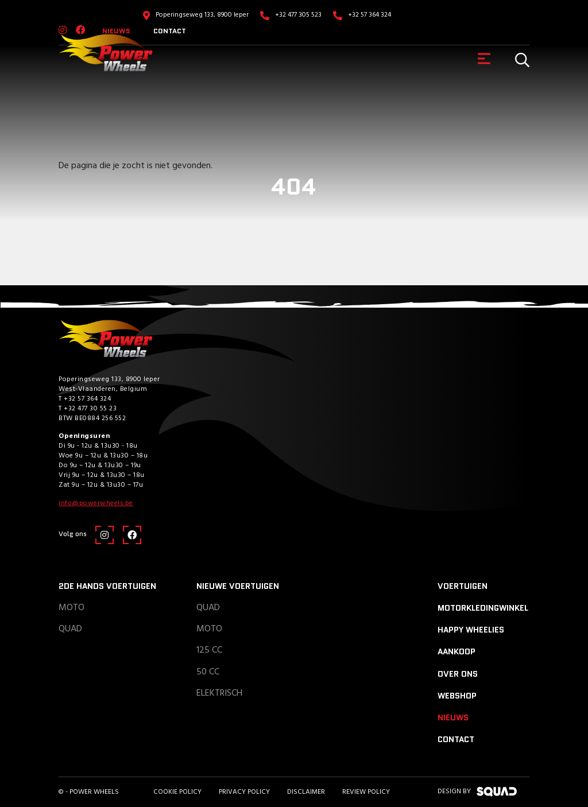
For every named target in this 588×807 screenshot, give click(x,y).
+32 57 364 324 (369, 15)
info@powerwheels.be (96, 503)
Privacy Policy (244, 792)
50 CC (207, 672)
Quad (70, 629)
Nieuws (453, 717)
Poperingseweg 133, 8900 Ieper (202, 15)
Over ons (458, 674)
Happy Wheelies (471, 629)
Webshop (457, 695)
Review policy (366, 792)
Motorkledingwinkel (483, 608)
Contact (169, 31)
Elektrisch (219, 693)
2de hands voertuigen (107, 586)
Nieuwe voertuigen (237, 586)
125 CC (209, 650)
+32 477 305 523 (298, 15)
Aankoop (456, 651)
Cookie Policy (177, 792)
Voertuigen (463, 586)
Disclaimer (306, 792)
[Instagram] (104, 535)
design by (477, 791)
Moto (71, 607)
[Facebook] (132, 535)
